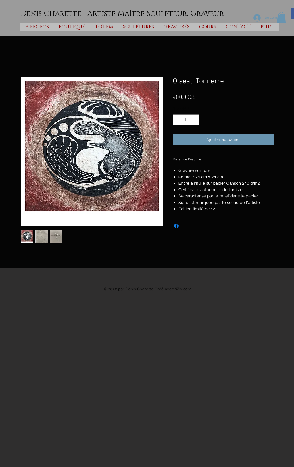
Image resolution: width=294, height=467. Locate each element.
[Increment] (194, 120)
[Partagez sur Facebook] (176, 225)
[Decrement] (177, 120)
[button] (281, 17)
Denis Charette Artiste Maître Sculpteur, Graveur (122, 14)
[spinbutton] (186, 120)
